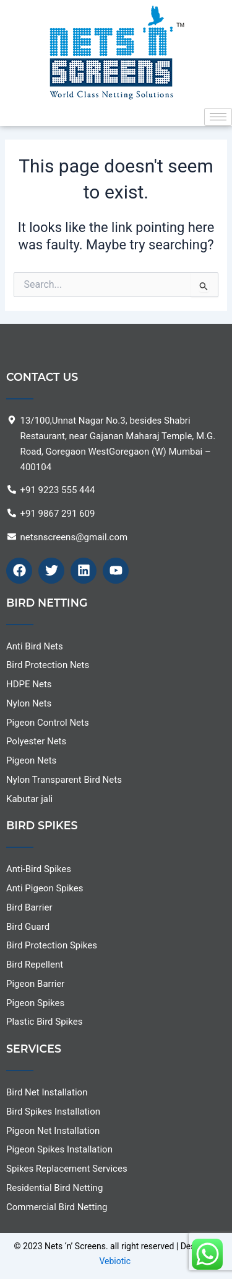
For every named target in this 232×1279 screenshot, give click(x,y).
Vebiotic (115, 1261)
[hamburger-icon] (218, 117)
